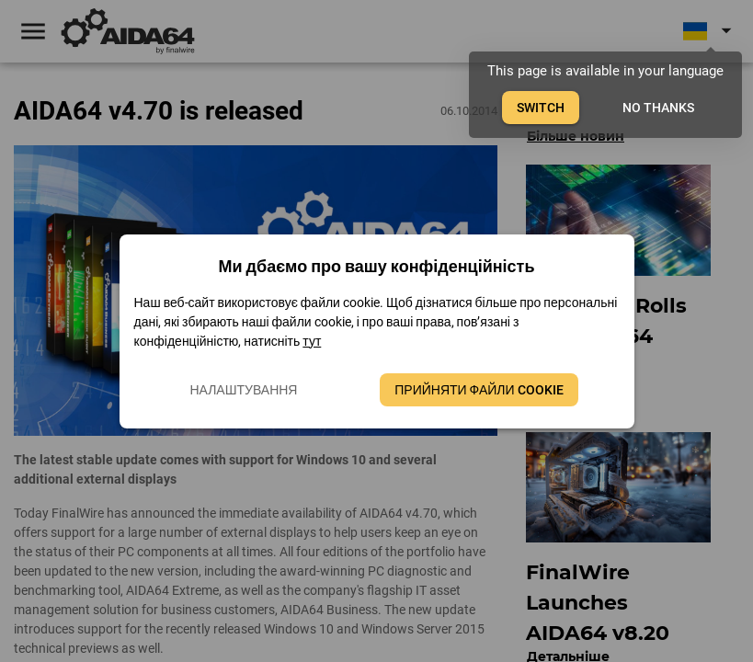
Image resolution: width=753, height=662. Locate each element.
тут (311, 341)
